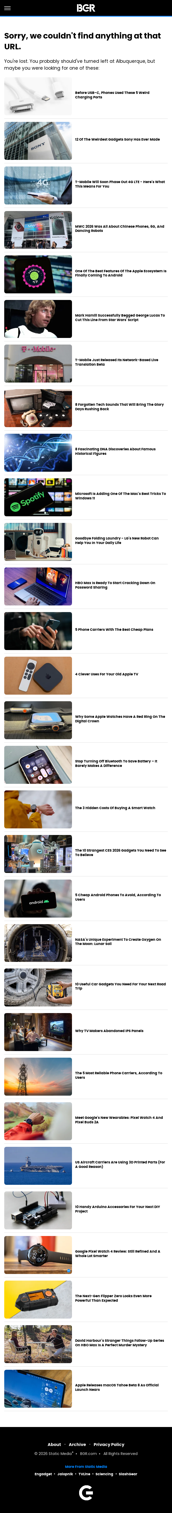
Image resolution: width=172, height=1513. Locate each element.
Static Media (60, 1454)
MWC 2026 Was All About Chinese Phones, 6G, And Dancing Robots (119, 229)
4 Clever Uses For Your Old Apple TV (106, 674)
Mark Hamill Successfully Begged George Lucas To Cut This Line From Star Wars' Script (120, 317)
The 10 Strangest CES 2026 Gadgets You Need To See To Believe (120, 852)
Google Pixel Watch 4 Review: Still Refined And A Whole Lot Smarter (117, 1253)
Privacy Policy (109, 1444)
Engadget (43, 1474)
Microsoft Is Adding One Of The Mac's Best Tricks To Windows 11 (120, 496)
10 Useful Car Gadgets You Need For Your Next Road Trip (120, 986)
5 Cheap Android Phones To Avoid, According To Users (118, 897)
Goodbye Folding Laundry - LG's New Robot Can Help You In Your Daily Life (117, 540)
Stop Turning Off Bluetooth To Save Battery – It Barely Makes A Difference (116, 763)
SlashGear (128, 1474)
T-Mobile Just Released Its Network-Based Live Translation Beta (116, 362)
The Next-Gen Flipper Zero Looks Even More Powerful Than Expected (113, 1298)
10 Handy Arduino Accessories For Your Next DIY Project (117, 1209)
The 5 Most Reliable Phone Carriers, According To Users (118, 1075)
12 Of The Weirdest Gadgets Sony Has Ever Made (117, 139)
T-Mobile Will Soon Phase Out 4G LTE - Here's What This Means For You (120, 184)
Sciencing (104, 1474)
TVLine (84, 1474)
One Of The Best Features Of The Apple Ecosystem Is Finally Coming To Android (120, 273)
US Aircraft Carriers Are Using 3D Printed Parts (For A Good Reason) (120, 1164)
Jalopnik (65, 1474)
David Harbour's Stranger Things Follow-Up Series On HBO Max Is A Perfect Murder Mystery (119, 1343)
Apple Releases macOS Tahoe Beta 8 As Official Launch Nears (117, 1387)
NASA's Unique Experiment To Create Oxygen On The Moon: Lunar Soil (118, 942)
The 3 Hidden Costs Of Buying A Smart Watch (115, 808)
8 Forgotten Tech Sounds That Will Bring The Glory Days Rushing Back (119, 407)
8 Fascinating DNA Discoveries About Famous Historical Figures (115, 451)
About (54, 1444)
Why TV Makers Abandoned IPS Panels (109, 1031)
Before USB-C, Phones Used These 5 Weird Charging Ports (112, 95)
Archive (77, 1444)
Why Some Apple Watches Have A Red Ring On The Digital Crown (120, 719)
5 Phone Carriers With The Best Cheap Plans (114, 630)
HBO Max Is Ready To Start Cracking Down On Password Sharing (115, 585)
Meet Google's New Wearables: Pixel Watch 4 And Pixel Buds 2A (119, 1120)
